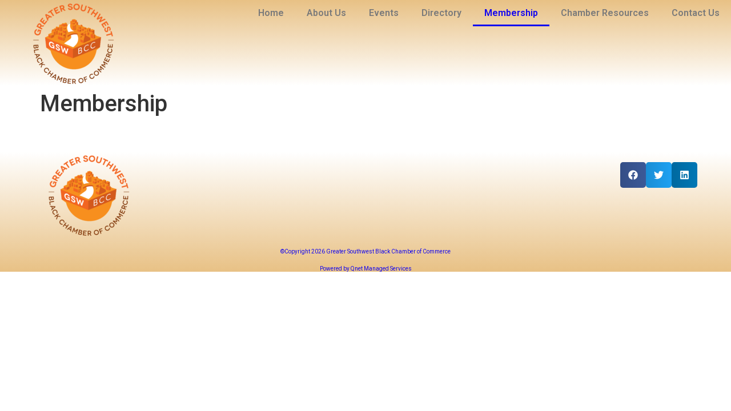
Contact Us (696, 12)
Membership (511, 12)
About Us (326, 12)
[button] (633, 175)
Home (271, 12)
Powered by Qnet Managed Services (366, 268)
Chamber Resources (605, 12)
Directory (441, 12)
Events (384, 12)
